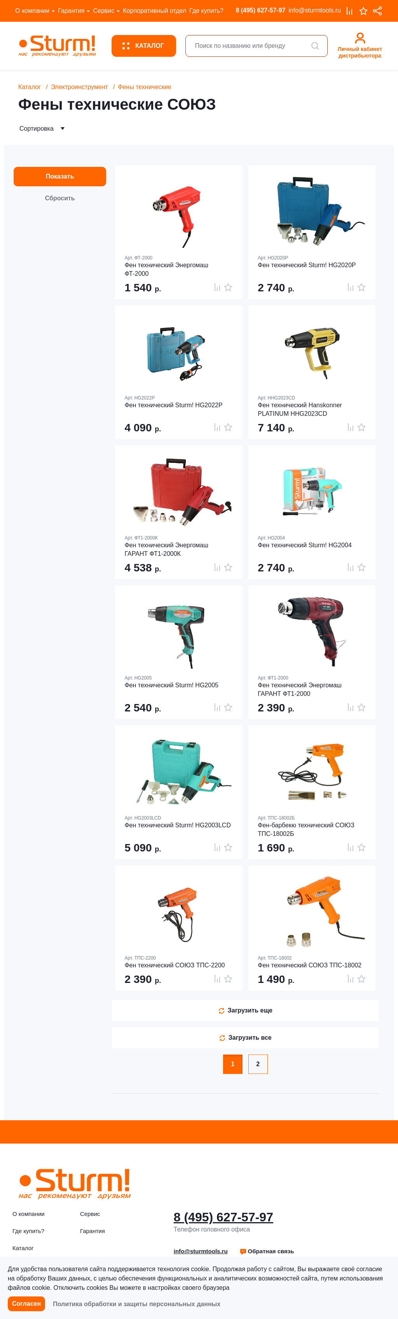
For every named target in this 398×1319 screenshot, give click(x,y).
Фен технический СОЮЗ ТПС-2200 (174, 965)
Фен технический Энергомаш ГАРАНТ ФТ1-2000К (166, 549)
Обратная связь (266, 1251)
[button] (267, 1251)
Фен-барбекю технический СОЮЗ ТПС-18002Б (306, 829)
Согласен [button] (26, 1303)
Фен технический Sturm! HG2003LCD (177, 825)
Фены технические (144, 87)
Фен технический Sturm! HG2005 (171, 685)
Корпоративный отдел (154, 10)
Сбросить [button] (60, 198)
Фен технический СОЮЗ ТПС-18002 (309, 965)
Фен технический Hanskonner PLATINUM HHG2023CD (300, 409)
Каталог (29, 87)
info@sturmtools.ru (314, 10)
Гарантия (71, 10)
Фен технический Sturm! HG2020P (307, 265)
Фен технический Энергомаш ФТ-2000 (166, 269)
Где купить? (206, 10)
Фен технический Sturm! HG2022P (173, 405)
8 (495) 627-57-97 (260, 10)
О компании (32, 10)
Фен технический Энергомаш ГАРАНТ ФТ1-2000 (300, 689)
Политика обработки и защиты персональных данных (136, 1304)
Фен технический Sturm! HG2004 (305, 545)
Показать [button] (60, 176)
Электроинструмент (79, 87)
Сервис (103, 10)
